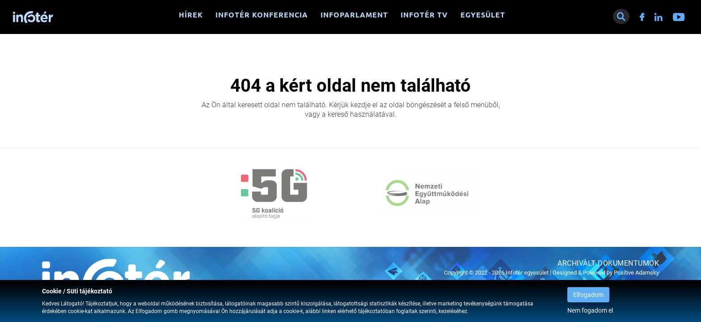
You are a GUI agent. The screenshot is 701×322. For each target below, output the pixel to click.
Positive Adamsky (636, 272)
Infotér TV (424, 15)
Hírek (191, 15)
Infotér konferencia (261, 15)
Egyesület (482, 15)
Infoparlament (354, 15)
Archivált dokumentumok (608, 263)
